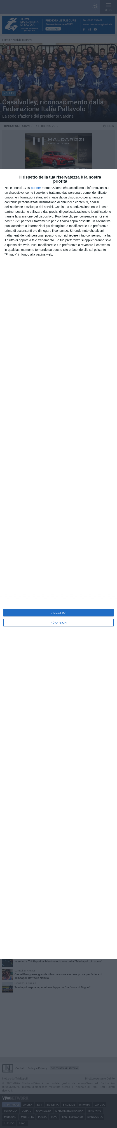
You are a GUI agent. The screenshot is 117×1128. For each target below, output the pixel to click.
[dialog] (58, 564)
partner (36, 187)
